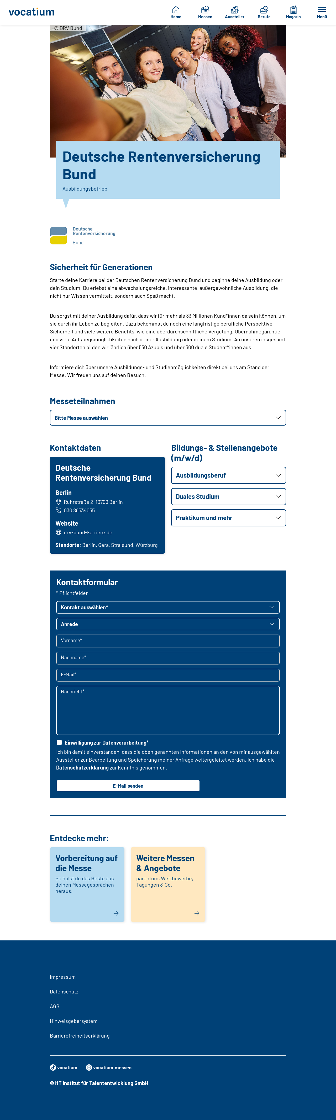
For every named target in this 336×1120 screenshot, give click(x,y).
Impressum (63, 977)
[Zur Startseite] (32, 12)
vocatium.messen (111, 1067)
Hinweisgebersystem (74, 1021)
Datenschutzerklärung (82, 769)
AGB (55, 1006)
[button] (168, 417)
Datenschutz (64, 991)
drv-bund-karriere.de (89, 533)
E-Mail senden (128, 787)
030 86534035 (76, 510)
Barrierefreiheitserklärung (80, 1035)
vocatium (64, 1067)
